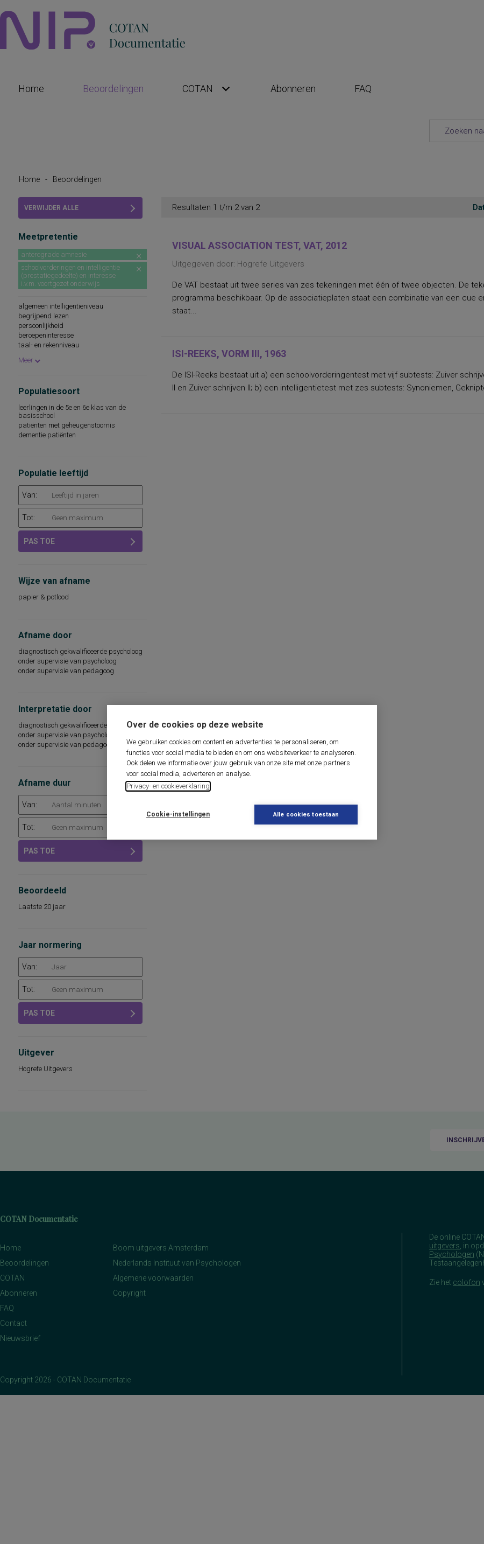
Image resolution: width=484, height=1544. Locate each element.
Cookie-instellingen (178, 814)
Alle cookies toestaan (306, 814)
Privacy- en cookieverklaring (168, 786)
